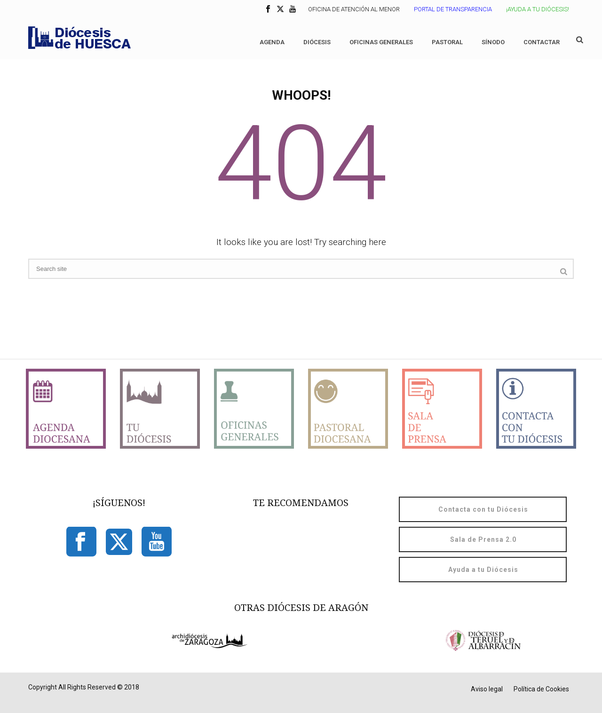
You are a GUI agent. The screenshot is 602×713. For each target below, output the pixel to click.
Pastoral (447, 42)
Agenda (272, 42)
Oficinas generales (381, 42)
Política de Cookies (541, 689)
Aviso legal (487, 689)
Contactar (541, 42)
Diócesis (317, 42)
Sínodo (493, 42)
